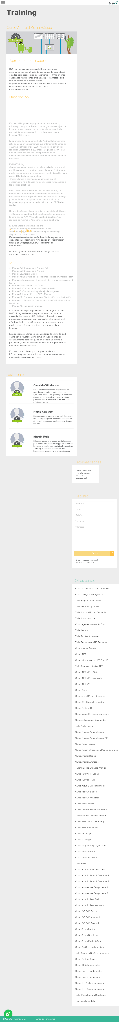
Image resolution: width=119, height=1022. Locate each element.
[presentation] (94, 544)
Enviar (95, 553)
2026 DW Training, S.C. (14, 1018)
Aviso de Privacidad (45, 1018)
